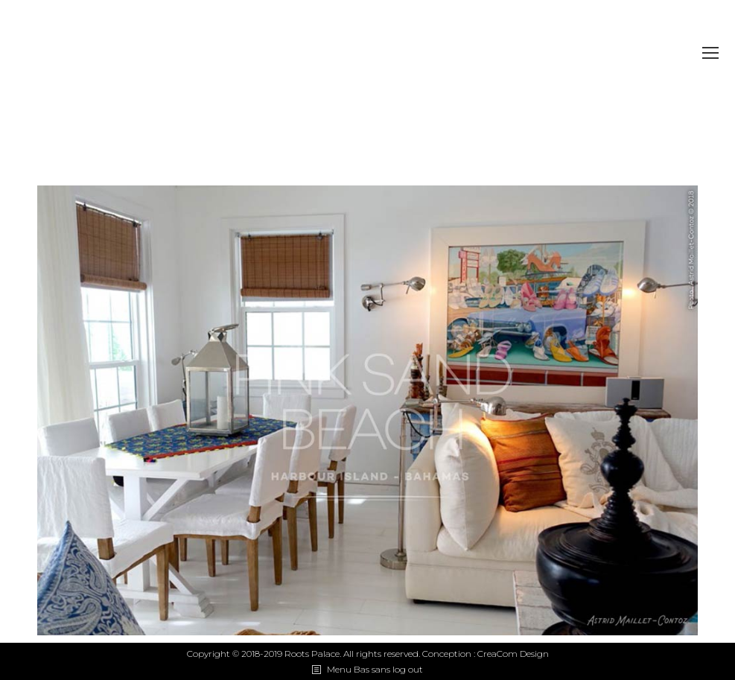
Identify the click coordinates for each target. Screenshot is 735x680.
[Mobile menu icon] (710, 53)
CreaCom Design (513, 653)
